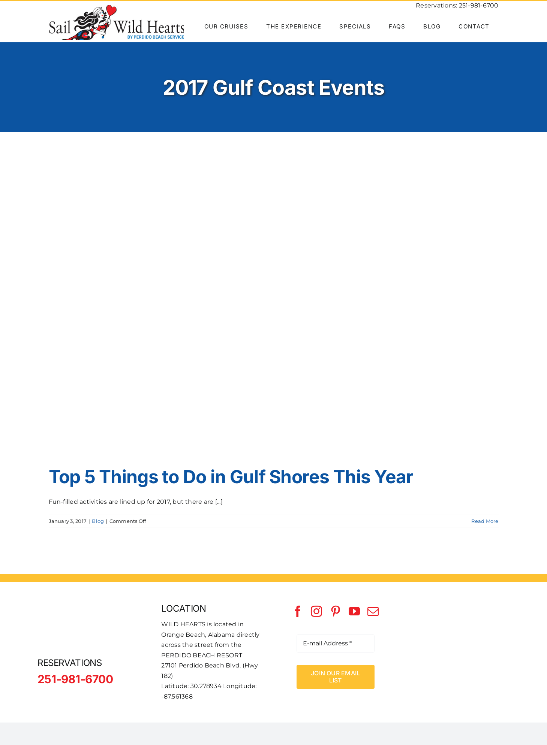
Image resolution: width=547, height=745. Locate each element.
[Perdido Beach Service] (459, 623)
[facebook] (297, 611)
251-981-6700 (479, 5)
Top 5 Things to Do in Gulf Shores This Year (231, 477)
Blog (98, 521)
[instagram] (316, 611)
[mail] (373, 611)
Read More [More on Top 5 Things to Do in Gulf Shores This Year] (484, 521)
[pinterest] (335, 611)
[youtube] (354, 611)
